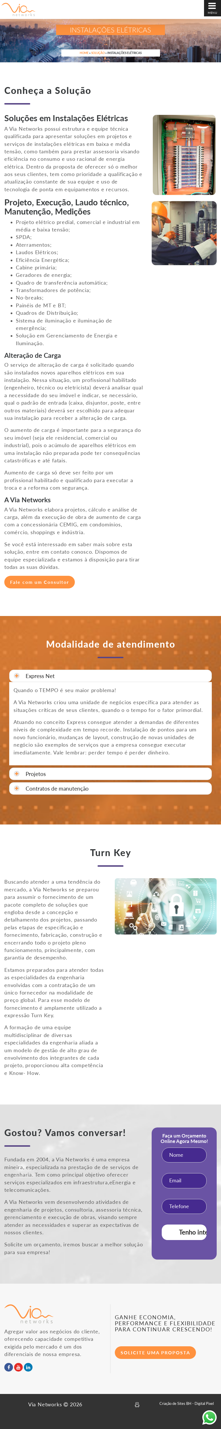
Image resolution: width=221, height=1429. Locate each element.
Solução (98, 53)
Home (84, 53)
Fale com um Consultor (39, 582)
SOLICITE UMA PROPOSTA (155, 1352)
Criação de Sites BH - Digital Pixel (186, 1403)
